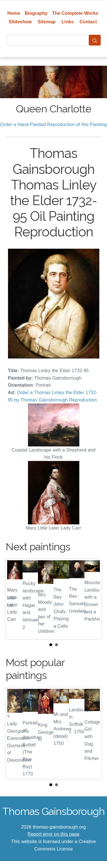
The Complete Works (75, 13)
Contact (88, 21)
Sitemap (47, 21)
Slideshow (20, 21)
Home (13, 13)
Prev (14, 598)
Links (68, 21)
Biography (36, 13)
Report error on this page (54, 834)
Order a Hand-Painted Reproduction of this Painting (53, 124)
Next (92, 598)
